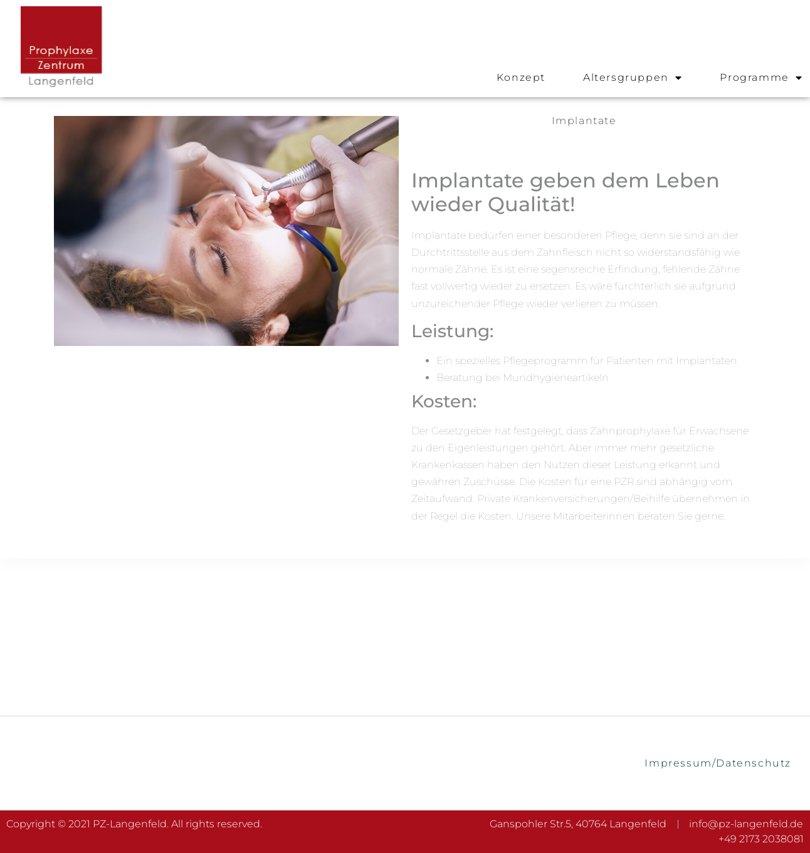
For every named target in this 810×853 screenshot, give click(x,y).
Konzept (521, 77)
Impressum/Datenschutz (717, 763)
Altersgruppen (632, 78)
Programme (761, 78)
